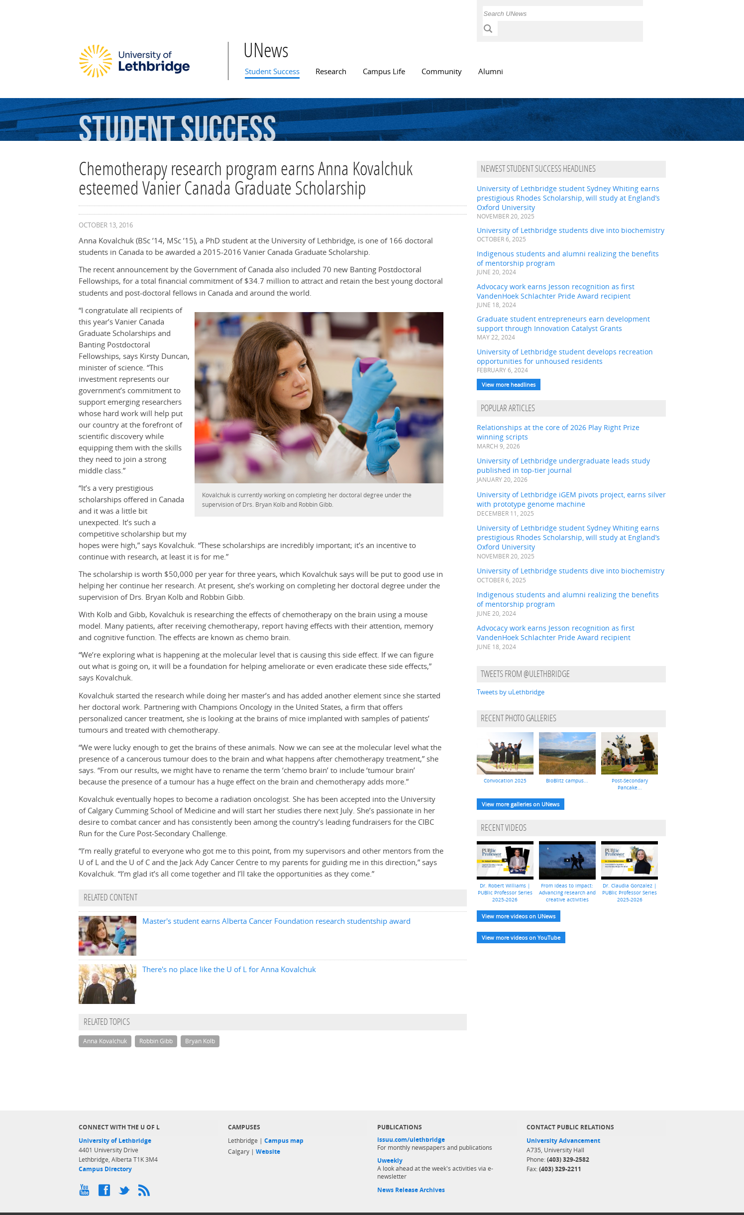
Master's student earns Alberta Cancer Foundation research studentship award (276, 921)
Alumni (490, 71)
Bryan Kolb (200, 1041)
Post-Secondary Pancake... (630, 784)
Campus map (284, 1140)
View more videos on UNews (518, 916)
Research (331, 71)
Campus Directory (105, 1169)
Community (442, 71)
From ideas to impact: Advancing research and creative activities (567, 892)
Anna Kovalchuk (105, 1041)
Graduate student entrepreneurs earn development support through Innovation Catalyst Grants (563, 323)
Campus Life (384, 71)
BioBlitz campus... (567, 780)
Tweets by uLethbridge (510, 691)
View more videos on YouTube (521, 937)
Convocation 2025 (505, 780)
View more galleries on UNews (520, 804)
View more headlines (508, 384)
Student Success (272, 71)
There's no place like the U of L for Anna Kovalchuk (229, 969)
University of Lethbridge (115, 1140)
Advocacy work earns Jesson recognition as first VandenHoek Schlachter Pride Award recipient (556, 291)
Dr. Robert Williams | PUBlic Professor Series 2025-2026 (505, 892)
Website (268, 1151)
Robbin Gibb (156, 1041)
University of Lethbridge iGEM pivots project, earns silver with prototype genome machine (571, 499)
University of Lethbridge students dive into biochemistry (570, 230)
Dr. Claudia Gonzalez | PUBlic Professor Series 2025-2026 (629, 892)
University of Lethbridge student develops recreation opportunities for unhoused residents (565, 356)
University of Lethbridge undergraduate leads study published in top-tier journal (563, 465)
